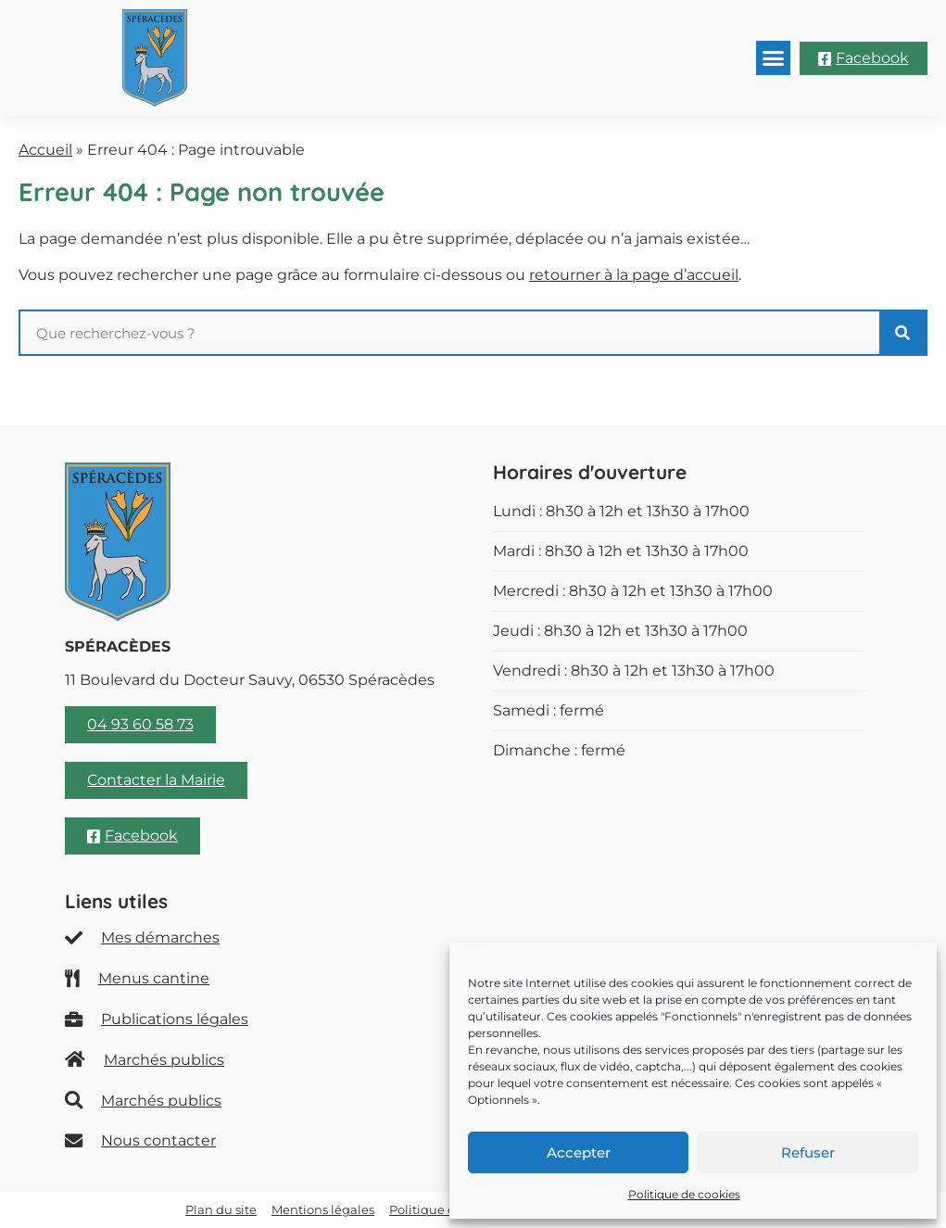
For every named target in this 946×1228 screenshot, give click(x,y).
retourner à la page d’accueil (633, 275)
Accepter (579, 1152)
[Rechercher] (902, 332)
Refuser (808, 1152)
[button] (773, 58)
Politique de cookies (684, 1194)
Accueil (45, 149)
